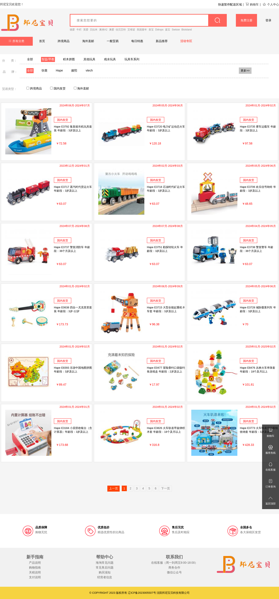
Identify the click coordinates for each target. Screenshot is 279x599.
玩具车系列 (131, 59)
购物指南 (35, 567)
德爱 (72, 29)
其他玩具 (89, 59)
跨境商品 (64, 41)
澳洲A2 (103, 29)
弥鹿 (44, 70)
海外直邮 (88, 41)
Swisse (176, 29)
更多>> (245, 70)
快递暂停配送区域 (230, 4)
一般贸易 (113, 41)
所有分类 (16, 41)
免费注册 (246, 20)
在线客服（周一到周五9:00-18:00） (174, 562)
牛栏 (79, 29)
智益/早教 (48, 59)
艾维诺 (131, 29)
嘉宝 (167, 29)
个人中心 (271, 4)
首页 (42, 41)
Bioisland (187, 29)
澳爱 (111, 29)
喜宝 (151, 29)
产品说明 (35, 562)
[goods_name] (148, 20)
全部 (30, 59)
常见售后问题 (105, 567)
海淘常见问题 (105, 562)
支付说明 (35, 577)
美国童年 (142, 29)
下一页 (165, 488)
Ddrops (159, 29)
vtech (89, 70)
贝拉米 (93, 29)
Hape (59, 70)
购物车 (252, 4)
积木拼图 (69, 59)
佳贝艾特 (121, 29)
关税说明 (35, 572)
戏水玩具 (110, 59)
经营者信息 (104, 577)
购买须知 (105, 572)
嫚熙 (74, 70)
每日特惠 (137, 41)
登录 (268, 20)
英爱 (85, 29)
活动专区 (186, 41)
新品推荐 (162, 41)
